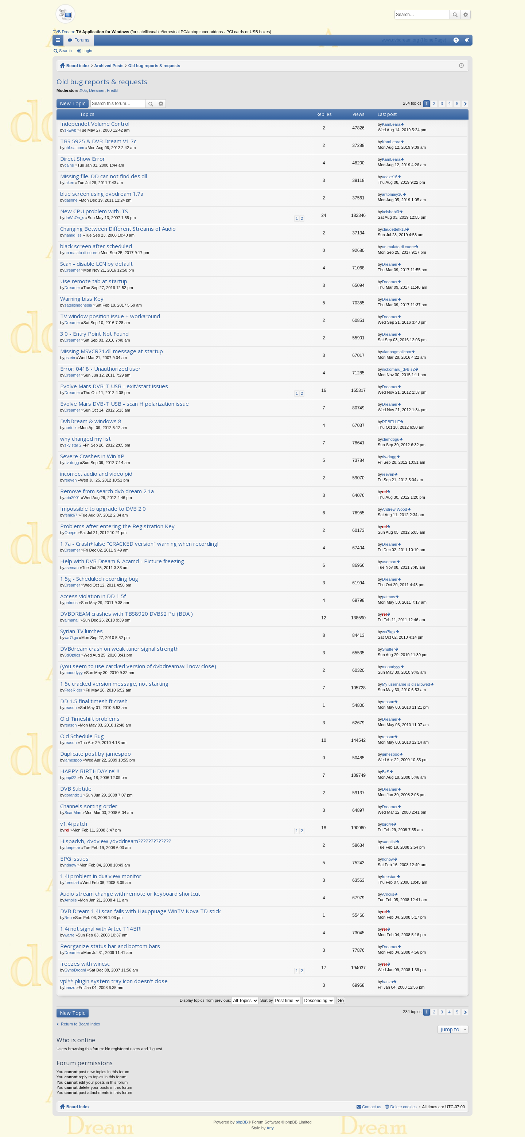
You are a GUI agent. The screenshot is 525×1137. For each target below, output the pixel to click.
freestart (72, 882)
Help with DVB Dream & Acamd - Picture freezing (122, 561)
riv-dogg (72, 462)
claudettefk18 (394, 229)
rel (384, 492)
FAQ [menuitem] (458, 42)
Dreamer (97, 90)
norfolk (71, 427)
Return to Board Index (80, 1024)
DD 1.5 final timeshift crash (94, 701)
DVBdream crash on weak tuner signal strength (119, 648)
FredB (112, 90)
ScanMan (73, 812)
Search (455, 14)
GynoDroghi (75, 970)
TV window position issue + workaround (110, 316)
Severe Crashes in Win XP (92, 456)
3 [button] (442, 103)
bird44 (387, 824)
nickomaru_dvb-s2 (398, 369)
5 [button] (457, 103)
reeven (71, 480)
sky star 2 (73, 445)
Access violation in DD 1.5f (93, 596)
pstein (70, 357)
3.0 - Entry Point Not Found (94, 333)
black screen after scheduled (96, 246)
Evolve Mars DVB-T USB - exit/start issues (114, 386)
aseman (72, 567)
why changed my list (85, 438)
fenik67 (71, 515)
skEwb (70, 130)
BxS (385, 772)
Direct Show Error (82, 158)
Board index (78, 65)
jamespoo (73, 760)
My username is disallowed (406, 684)
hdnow (70, 865)
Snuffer (388, 649)
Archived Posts (109, 65)
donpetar (72, 847)
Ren (68, 917)
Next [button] (465, 103)
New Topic (72, 103)
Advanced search (465, 14)
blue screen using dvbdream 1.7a (101, 193)
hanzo (70, 987)
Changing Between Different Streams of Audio (118, 228)
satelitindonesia (78, 305)
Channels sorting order (88, 806)
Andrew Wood (394, 509)
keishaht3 (390, 212)
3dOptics (72, 655)
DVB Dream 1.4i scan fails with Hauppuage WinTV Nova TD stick (140, 911)
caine (69, 165)
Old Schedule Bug (82, 736)
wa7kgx (71, 637)
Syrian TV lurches (81, 631)
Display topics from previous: (219, 1000)
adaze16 (389, 177)
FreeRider (73, 690)
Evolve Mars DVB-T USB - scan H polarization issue (124, 403)
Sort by (280, 1000)
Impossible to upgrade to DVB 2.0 (103, 508)
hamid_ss (73, 235)
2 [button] (434, 103)
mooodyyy (74, 672)
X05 (83, 90)
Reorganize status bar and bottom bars (110, 946)
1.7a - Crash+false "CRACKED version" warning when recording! (139, 543)
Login (87, 50)
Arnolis (71, 900)
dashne (71, 200)
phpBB (242, 1122)
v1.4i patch (73, 823)
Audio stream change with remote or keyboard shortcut (130, 893)
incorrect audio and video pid (96, 473)
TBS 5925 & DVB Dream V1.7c (98, 141)
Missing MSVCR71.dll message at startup (111, 351)
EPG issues (74, 858)
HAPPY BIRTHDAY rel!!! (89, 771)
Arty (270, 1128)
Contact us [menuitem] (371, 1107)
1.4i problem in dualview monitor (100, 876)
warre (70, 935)
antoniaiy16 (392, 194)
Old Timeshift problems (90, 718)
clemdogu (391, 439)
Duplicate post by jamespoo (95, 753)
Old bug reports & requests (154, 65)
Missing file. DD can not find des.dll (103, 176)
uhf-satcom (74, 147)
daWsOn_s (74, 217)
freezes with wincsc (85, 963)
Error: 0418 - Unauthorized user (100, 368)
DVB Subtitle (76, 788)
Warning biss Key (82, 298)
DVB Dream (63, 32)
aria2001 (72, 497)
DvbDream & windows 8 (90, 421)
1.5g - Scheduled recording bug (99, 578)
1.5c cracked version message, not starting (114, 683)
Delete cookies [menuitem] (403, 1107)
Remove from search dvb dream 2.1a (107, 491)
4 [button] (449, 103)
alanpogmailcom (396, 352)
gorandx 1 (73, 795)
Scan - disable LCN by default (96, 263)
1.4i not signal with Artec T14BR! (100, 928)
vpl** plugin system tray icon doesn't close (114, 981)
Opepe (71, 532)
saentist (389, 842)
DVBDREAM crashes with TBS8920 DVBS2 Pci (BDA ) (126, 613)
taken (69, 182)
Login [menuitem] (468, 42)
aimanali (72, 620)
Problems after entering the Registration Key (117, 526)
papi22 (71, 777)
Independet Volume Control (94, 123)
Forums (81, 40)
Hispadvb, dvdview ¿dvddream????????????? (115, 841)
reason (71, 707)
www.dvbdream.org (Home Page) (414, 40)
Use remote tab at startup (93, 281)
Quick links (59, 42)
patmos (71, 602)
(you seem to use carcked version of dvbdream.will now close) (138, 666)
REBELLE (391, 422)
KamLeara (391, 124)
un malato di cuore (81, 252)
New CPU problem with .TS (94, 211)
